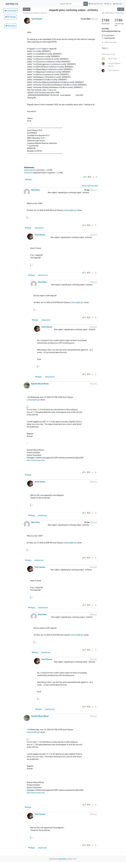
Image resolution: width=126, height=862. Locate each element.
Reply (28, 179)
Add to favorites (109, 42)
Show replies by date (90, 186)
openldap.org (11, 4)
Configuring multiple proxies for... (35, 13)
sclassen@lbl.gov (70, 210)
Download (10, 26)
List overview (10, 11)
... (28, 217)
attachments (43, 275)
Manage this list (96, 4)
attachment (39, 228)
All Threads (10, 17)
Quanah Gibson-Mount (40, 384)
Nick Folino (35, 190)
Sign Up (117, 4)
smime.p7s (28, 173)
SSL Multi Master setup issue (113, 13)
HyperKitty (62, 859)
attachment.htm (30, 170)
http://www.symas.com (36, 460)
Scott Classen (37, 19)
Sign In (108, 4)
